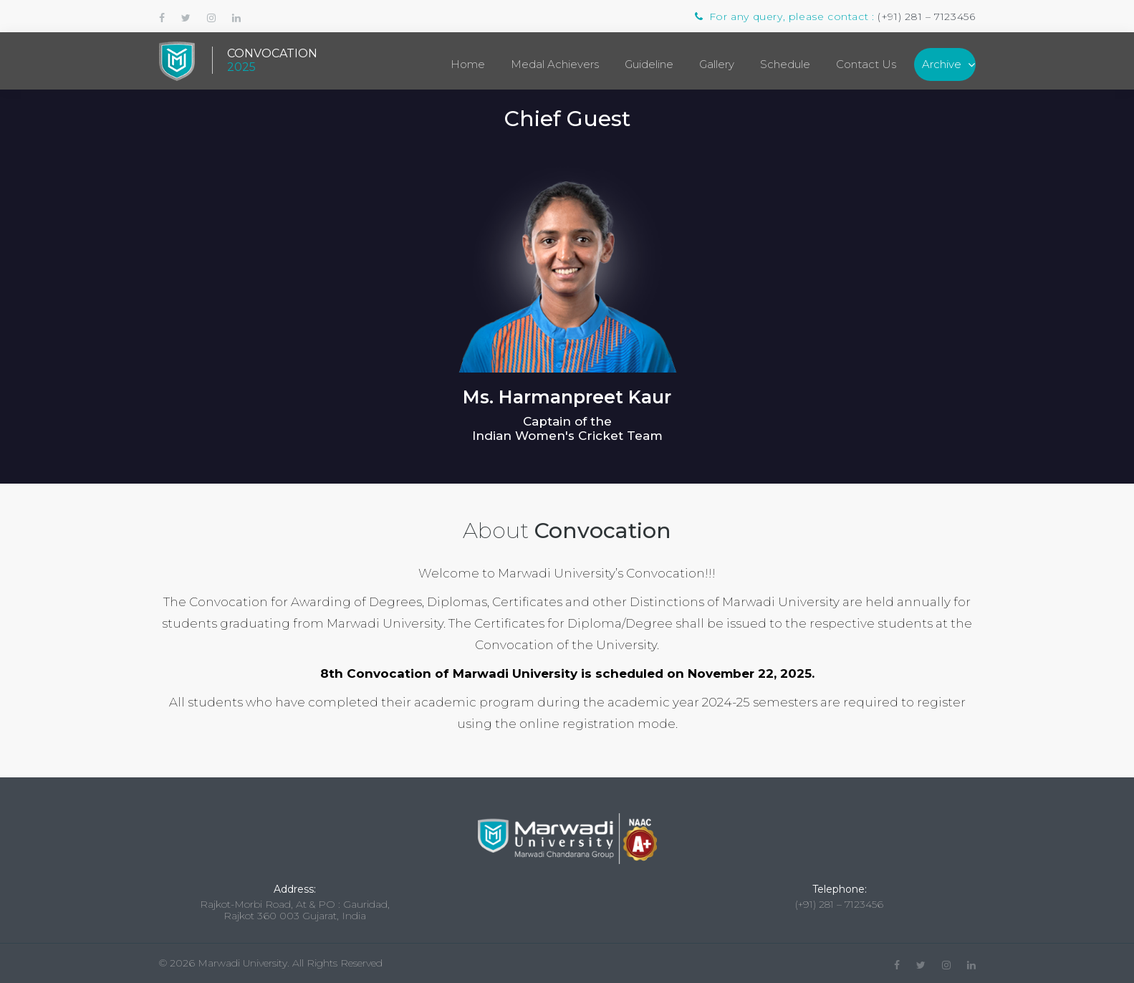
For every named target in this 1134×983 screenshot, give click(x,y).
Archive (941, 64)
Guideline (649, 64)
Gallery (716, 64)
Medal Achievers (555, 64)
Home (468, 64)
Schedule (785, 64)
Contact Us (866, 64)
